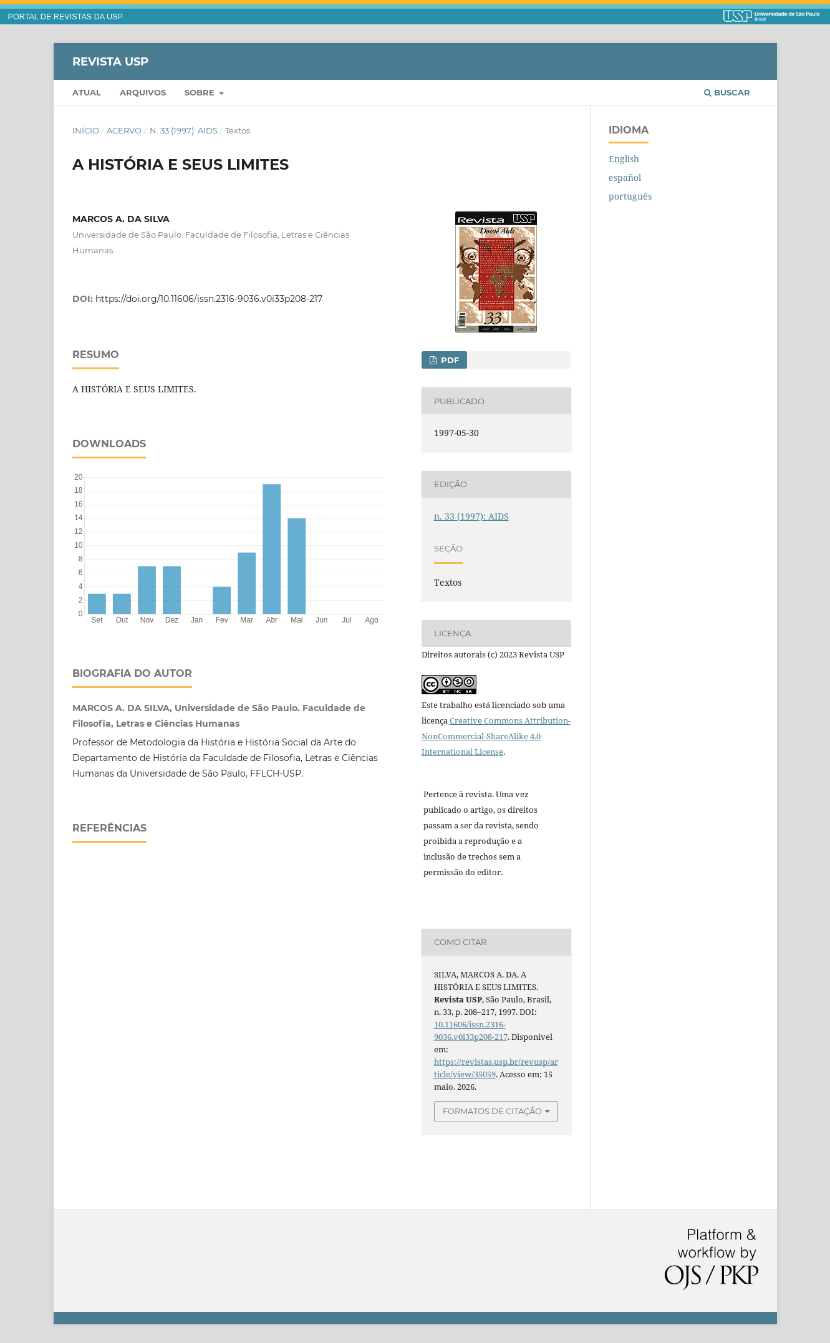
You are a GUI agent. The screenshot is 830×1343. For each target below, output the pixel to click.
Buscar (727, 92)
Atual (86, 92)
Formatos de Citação (492, 1111)
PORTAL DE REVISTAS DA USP (65, 16)
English (624, 159)
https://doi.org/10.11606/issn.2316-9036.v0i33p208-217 (208, 298)
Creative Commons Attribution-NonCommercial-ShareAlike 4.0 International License (496, 736)
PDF (448, 360)
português (630, 196)
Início (85, 130)
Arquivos (143, 92)
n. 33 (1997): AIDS (184, 130)
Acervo (124, 130)
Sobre (201, 92)
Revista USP (110, 61)
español (625, 177)
